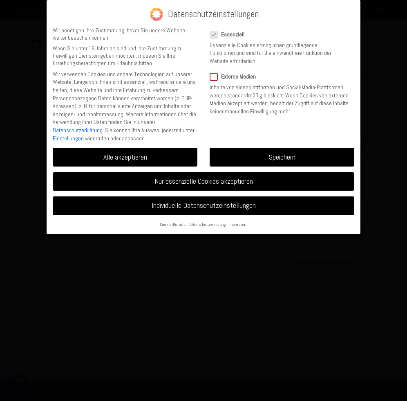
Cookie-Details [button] (173, 224)
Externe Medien (235, 76)
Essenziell (230, 34)
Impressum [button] (238, 224)
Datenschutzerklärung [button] (207, 224)
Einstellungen (68, 138)
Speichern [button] (282, 157)
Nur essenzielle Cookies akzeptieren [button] (203, 181)
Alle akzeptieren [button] (125, 157)
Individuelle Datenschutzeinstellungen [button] (204, 205)
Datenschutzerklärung (78, 130)
